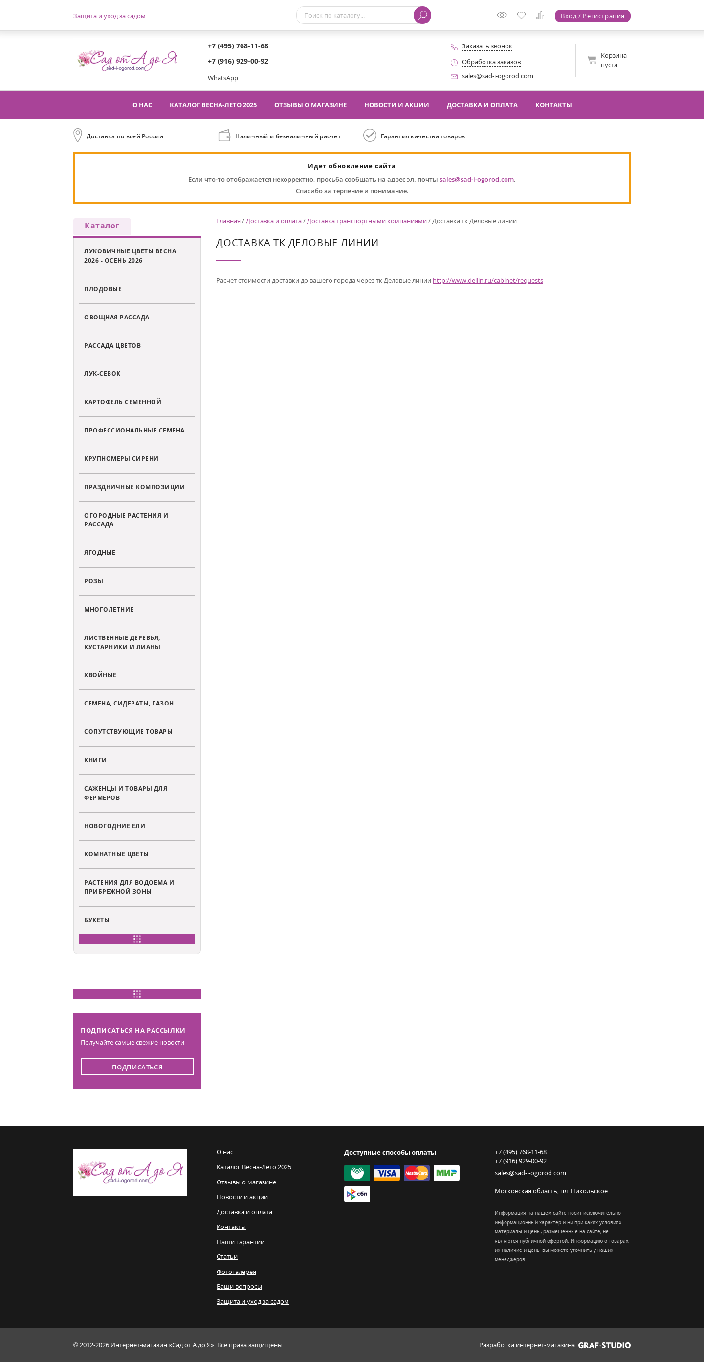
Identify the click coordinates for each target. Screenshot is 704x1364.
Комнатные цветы (116, 856)
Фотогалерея (236, 1273)
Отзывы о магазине (310, 104)
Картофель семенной (122, 404)
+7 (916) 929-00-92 (238, 61)
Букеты (97, 922)
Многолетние (109, 611)
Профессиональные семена (134, 432)
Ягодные (100, 554)
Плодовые (103, 290)
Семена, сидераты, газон (129, 705)
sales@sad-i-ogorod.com (497, 75)
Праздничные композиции (134, 488)
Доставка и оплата (482, 104)
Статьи (227, 1258)
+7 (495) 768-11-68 (238, 45)
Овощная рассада (117, 318)
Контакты (553, 104)
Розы (93, 583)
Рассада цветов (112, 347)
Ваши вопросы (239, 1288)
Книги (95, 762)
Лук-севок (102, 375)
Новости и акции (396, 104)
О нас (142, 104)
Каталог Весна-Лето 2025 (213, 104)
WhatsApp (223, 77)
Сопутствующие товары (128, 733)
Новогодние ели (114, 827)
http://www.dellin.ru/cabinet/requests (488, 280)
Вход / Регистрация (593, 15)
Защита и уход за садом (109, 15)
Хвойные (100, 677)
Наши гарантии (240, 1243)
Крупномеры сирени (121, 460)
